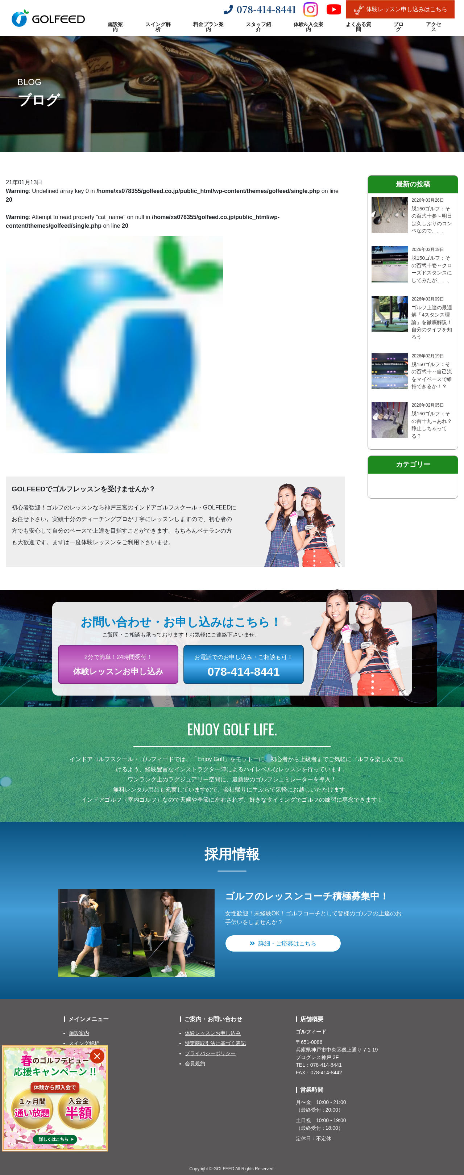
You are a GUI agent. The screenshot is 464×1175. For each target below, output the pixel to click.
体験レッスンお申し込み (213, 1033)
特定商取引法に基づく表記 (215, 1043)
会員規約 (195, 1063)
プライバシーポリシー (210, 1053)
